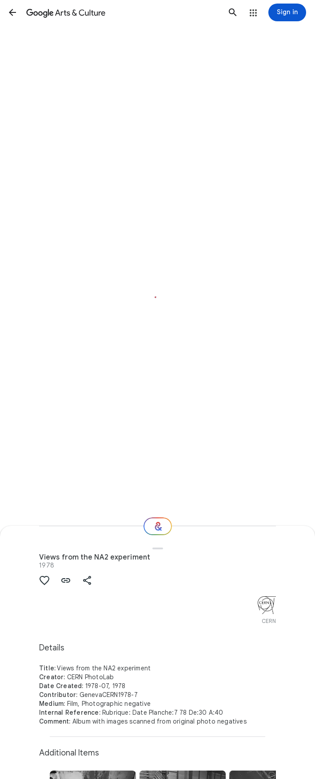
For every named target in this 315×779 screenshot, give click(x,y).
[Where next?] (158, 526)
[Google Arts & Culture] (122, 12)
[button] (12, 12)
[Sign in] (287, 12)
